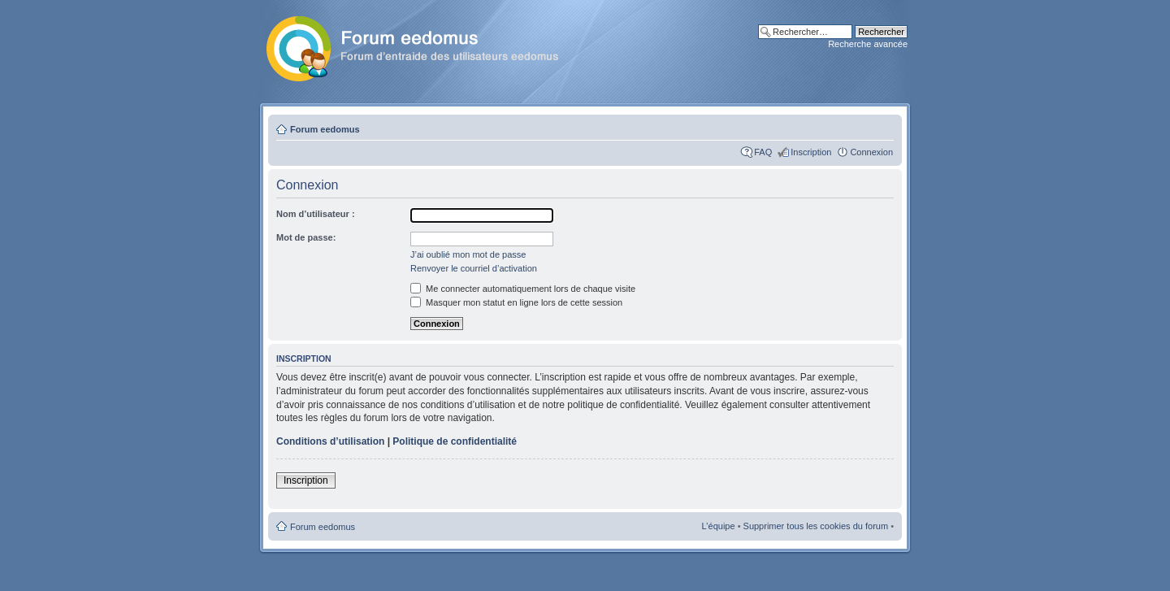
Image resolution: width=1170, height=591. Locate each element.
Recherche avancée (868, 44)
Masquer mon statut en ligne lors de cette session (516, 302)
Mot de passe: (306, 237)
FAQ (763, 152)
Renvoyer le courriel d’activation (473, 268)
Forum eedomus (325, 129)
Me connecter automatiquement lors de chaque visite (522, 288)
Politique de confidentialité (454, 441)
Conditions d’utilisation (330, 441)
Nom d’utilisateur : (315, 214)
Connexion (871, 152)
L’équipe (718, 526)
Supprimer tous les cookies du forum (816, 526)
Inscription (811, 152)
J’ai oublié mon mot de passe (468, 254)
